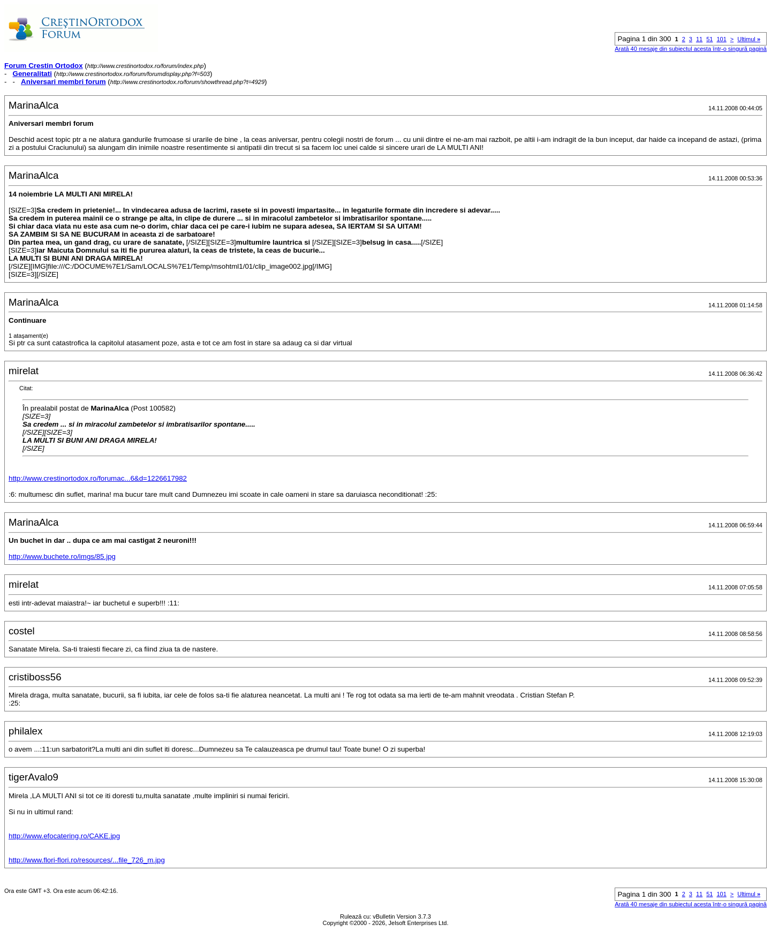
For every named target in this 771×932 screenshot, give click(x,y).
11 (699, 39)
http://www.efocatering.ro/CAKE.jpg (64, 836)
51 (709, 39)
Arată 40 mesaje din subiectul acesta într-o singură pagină (691, 49)
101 (721, 39)
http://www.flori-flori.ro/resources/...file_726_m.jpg (87, 860)
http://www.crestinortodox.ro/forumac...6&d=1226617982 (98, 478)
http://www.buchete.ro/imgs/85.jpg (62, 556)
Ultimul (748, 39)
